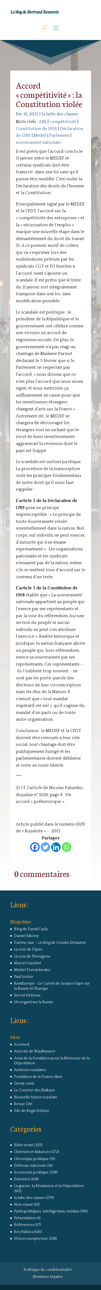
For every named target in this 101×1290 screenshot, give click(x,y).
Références (24, 1225)
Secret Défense (27, 995)
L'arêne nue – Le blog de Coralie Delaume (50, 942)
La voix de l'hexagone (32, 956)
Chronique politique (31, 1159)
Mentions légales (48, 1277)
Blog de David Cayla (31, 929)
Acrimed (21, 1044)
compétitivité (63, 121)
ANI (42, 121)
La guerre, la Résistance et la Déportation (49, 1186)
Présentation (25, 1218)
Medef (40, 135)
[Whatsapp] (66, 847)
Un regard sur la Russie (33, 1002)
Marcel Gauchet (27, 963)
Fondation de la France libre (38, 1077)
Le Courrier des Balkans (34, 1090)
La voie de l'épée (28, 949)
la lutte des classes (59, 114)
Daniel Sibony (26, 936)
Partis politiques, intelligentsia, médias (46, 1211)
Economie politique (31, 1172)
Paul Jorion (23, 977)
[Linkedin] (56, 847)
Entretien (22, 1179)
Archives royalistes (30, 1070)
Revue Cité (23, 1104)
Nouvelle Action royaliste (35, 1097)
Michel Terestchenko (32, 970)
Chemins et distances (32, 1152)
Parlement (59, 135)
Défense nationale (30, 1165)
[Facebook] (35, 847)
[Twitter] (45, 847)
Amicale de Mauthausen (34, 1051)
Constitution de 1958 (36, 128)
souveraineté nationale (38, 142)
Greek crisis (24, 1083)
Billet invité (23, 1145)
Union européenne (31, 1238)
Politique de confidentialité (47, 1270)
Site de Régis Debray (31, 1111)
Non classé (23, 1204)
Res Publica (23, 1232)
